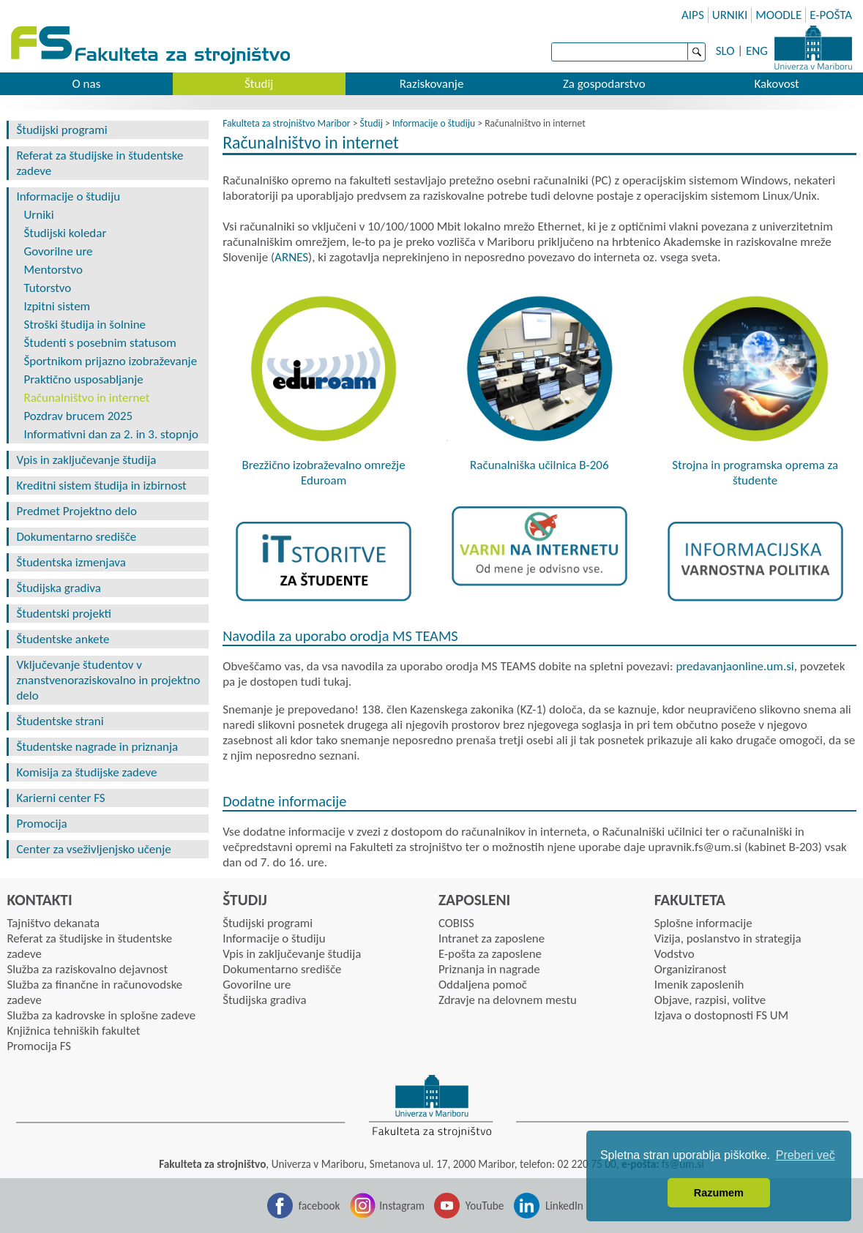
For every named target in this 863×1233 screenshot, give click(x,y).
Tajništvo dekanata (53, 923)
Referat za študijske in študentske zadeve (99, 163)
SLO (725, 51)
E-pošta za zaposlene (490, 954)
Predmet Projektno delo (76, 511)
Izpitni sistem (56, 306)
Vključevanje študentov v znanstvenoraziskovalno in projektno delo (108, 680)
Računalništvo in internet (86, 397)
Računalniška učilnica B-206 (539, 465)
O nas (86, 83)
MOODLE (778, 15)
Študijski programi (61, 130)
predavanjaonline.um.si (734, 666)
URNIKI (730, 15)
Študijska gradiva (58, 588)
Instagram (402, 1206)
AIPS (692, 15)
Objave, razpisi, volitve (710, 1000)
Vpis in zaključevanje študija (86, 460)
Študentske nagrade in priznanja (97, 746)
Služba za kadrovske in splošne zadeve (101, 1015)
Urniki (38, 214)
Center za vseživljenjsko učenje (93, 849)
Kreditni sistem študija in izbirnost (101, 485)
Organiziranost (690, 969)
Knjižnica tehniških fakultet (73, 1030)
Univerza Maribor (813, 48)
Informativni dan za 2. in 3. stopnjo (110, 434)
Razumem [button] (719, 1193)
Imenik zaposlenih (699, 984)
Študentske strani (59, 721)
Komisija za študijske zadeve (86, 772)
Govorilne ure (57, 251)
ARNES (291, 257)
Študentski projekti (63, 613)
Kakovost (776, 83)
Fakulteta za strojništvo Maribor (286, 123)
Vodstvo (674, 954)
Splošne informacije (703, 923)
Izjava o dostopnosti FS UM (721, 1015)
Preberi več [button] (805, 1155)
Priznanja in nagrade (489, 969)
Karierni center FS (60, 798)
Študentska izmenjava (70, 562)
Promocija (41, 823)
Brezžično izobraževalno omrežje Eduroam (324, 472)
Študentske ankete (62, 639)
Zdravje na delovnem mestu (507, 1000)
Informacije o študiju (68, 196)
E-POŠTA (831, 15)
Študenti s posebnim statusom (99, 343)
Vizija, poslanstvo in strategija (728, 938)
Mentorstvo (53, 269)
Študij (258, 83)
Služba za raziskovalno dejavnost (87, 969)
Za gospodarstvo (604, 83)
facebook (319, 1206)
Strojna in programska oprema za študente (755, 472)
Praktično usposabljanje (83, 379)
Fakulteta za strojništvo (152, 46)
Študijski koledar (64, 233)
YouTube (485, 1206)
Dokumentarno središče (76, 536)
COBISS (456, 923)
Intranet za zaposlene (491, 938)
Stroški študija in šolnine (84, 324)
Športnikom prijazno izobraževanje (110, 361)
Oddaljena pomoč (482, 984)
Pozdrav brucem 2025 (77, 416)
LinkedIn (564, 1206)
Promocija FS (39, 1046)
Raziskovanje (432, 83)
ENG (757, 51)
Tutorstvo (47, 288)
